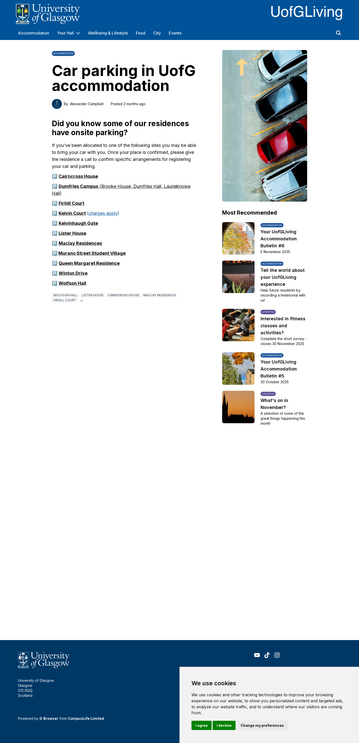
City (157, 32)
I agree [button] (201, 725)
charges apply (103, 213)
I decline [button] (224, 725)
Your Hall (65, 32)
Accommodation (33, 32)
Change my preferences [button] (262, 725)
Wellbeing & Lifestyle (108, 32)
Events (175, 32)
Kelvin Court (72, 213)
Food (140, 32)
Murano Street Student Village (92, 253)
